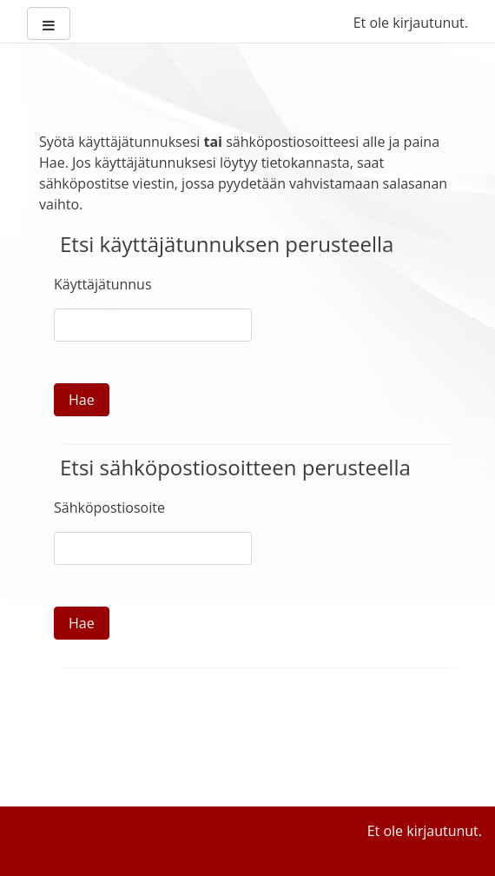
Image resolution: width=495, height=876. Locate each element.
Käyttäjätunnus (103, 284)
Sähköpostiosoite (109, 507)
